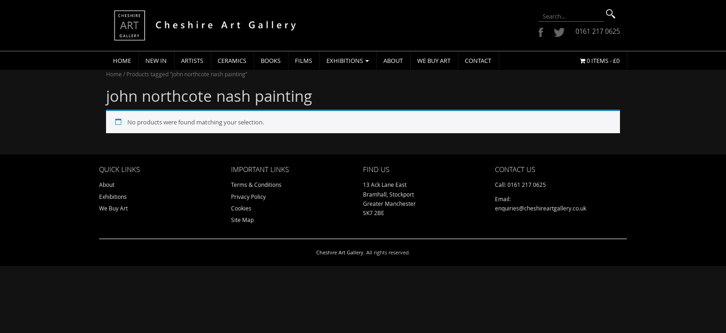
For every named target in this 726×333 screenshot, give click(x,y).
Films (303, 60)
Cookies (241, 208)
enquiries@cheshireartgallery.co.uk (540, 208)
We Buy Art (434, 60)
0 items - (600, 60)
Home (122, 60)
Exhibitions (347, 60)
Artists (192, 60)
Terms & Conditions (256, 184)
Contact (478, 60)
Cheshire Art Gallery (339, 252)
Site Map (242, 219)
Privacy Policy (248, 196)
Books (271, 60)
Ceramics (232, 60)
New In (156, 60)
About (393, 60)
